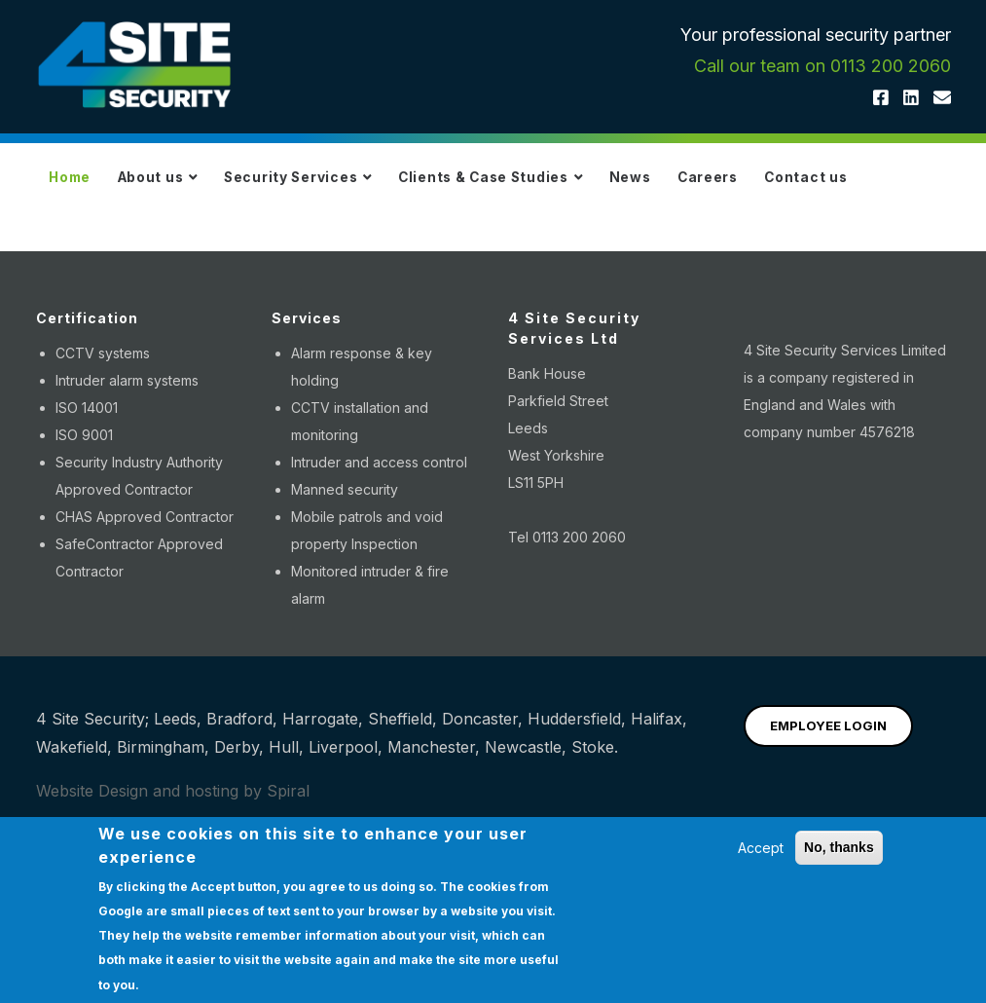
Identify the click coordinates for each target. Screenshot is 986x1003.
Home (77, 186)
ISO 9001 (84, 540)
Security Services (337, 186)
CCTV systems (102, 458)
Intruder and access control (379, 567)
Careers (798, 186)
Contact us (98, 273)
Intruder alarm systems (127, 485)
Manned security (344, 594)
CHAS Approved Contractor (144, 621)
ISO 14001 (86, 512)
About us (180, 186)
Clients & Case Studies (550, 186)
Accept (761, 847)
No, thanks (839, 847)
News (707, 186)
